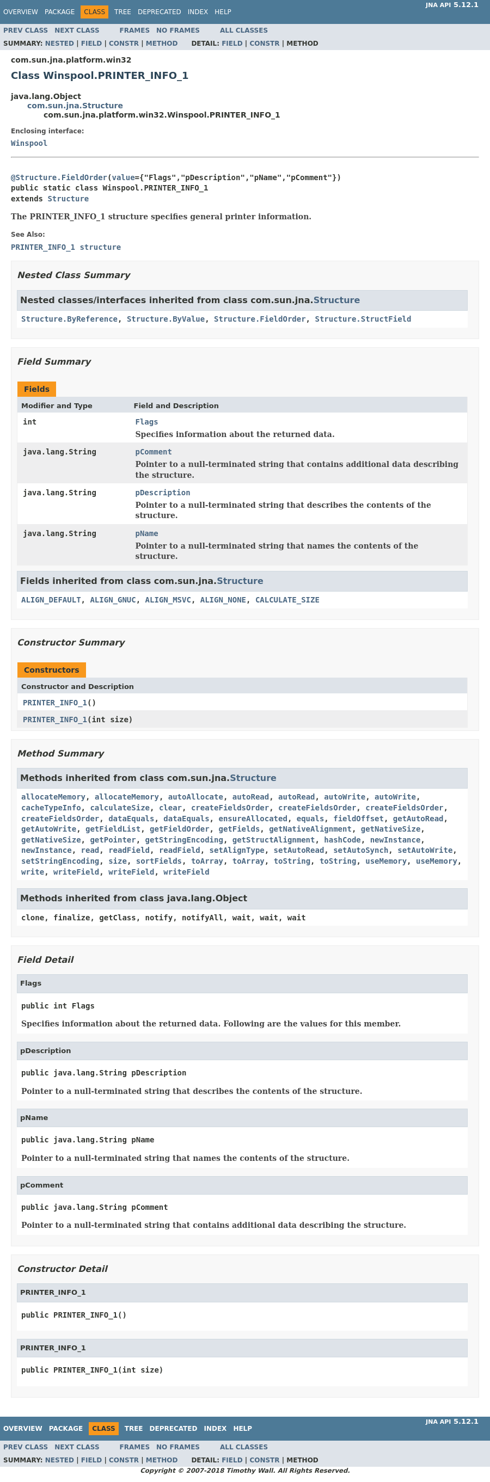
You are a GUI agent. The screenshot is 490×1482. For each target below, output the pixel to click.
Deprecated (159, 12)
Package (60, 12)
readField (129, 850)
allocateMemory (53, 796)
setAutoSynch (360, 850)
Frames (135, 30)
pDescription (163, 492)
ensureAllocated (252, 818)
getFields (239, 829)
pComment (154, 451)
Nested (59, 43)
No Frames (178, 30)
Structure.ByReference (69, 319)
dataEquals (131, 818)
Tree (122, 12)
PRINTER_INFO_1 (55, 702)
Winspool (29, 143)
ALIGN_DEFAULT (51, 599)
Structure (68, 198)
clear (170, 807)
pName (147, 533)
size (117, 861)
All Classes (244, 30)
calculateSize (120, 807)
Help (223, 12)
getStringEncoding (184, 839)
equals (310, 818)
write (32, 872)
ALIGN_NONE (223, 599)
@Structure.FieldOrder (59, 177)
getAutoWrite (48, 829)
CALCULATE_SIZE (287, 599)
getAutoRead (418, 818)
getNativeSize (391, 829)
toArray (207, 861)
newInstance (395, 839)
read (90, 850)
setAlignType (237, 850)
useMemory (386, 861)
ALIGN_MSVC (168, 599)
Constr (124, 43)
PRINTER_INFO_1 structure (66, 247)
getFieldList (112, 829)
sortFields (159, 861)
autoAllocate (195, 796)
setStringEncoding (60, 861)
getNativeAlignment (310, 829)
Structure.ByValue (166, 319)
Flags (147, 421)
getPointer (113, 839)
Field (91, 43)
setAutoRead (299, 850)
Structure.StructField (363, 319)
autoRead (250, 796)
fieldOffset (358, 818)
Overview (20, 12)
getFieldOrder (180, 829)
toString (292, 861)
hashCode (342, 839)
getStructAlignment (273, 839)
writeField (76, 872)
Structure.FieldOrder (260, 319)
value (123, 177)
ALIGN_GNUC (113, 599)
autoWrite (344, 796)
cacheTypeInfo (51, 807)
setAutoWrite (424, 850)
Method (162, 43)
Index (198, 12)
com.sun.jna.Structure (75, 105)
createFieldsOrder (230, 807)
